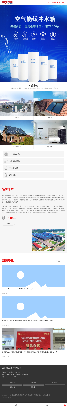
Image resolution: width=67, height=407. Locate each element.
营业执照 (5, 398)
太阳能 (50, 118)
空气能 (17, 118)
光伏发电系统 (17, 147)
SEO (9, 398)
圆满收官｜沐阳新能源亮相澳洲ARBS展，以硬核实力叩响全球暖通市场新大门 (29, 320)
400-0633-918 (54, 2)
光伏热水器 (50, 147)
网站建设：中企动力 (40, 395)
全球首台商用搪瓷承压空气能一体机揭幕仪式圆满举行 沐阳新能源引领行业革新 (29, 352)
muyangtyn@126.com (12, 377)
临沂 (48, 395)
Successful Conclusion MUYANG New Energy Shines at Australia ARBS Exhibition (28, 289)
